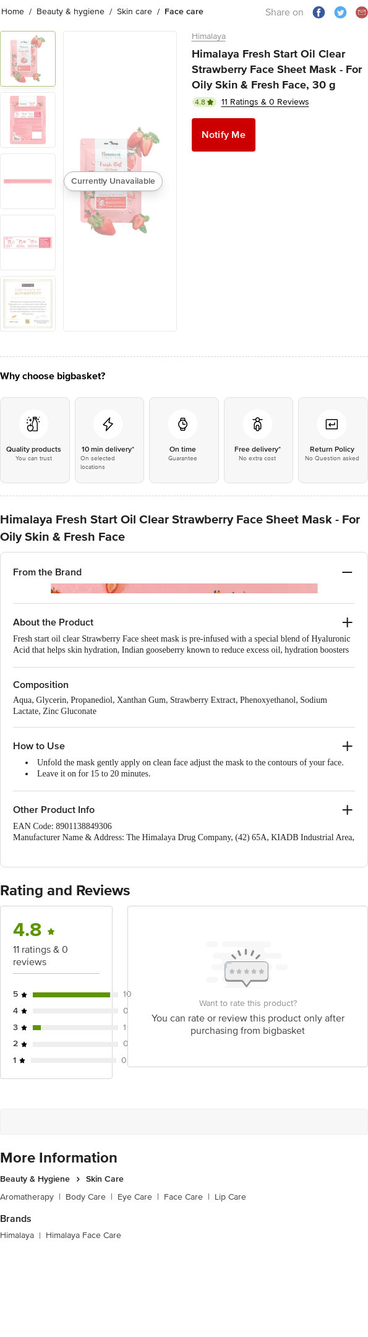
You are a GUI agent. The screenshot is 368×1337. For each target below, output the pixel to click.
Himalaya (209, 36)
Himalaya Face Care (83, 1223)
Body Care (89, 1184)
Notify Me (224, 135)
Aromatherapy (30, 1184)
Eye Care (138, 1184)
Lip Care (230, 1184)
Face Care (187, 1184)
